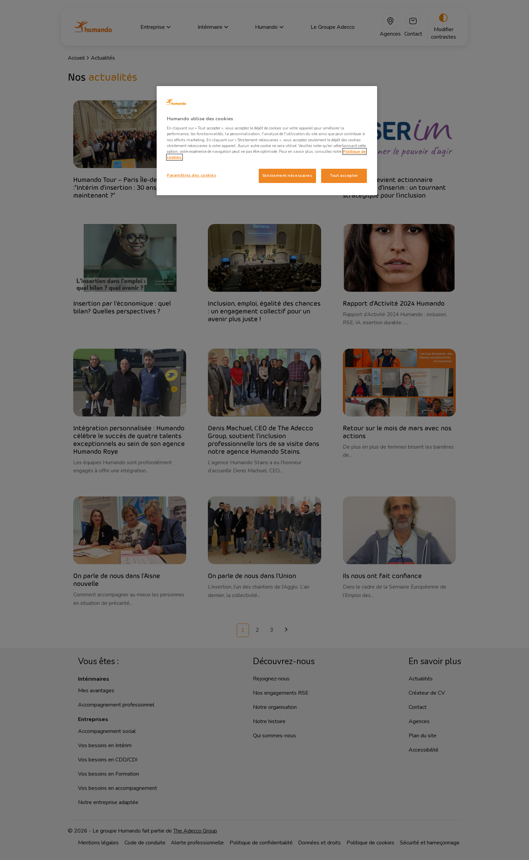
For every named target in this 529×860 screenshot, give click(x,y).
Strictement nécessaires (287, 175)
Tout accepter (344, 175)
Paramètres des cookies (191, 175)
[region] (267, 140)
